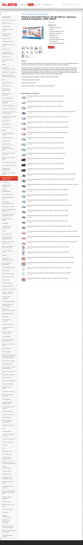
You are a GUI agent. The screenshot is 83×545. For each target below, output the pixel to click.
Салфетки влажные (6, 474)
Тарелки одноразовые (7, 364)
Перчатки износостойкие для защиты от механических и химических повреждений (8, 356)
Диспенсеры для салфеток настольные (8, 154)
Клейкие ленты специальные (9, 72)
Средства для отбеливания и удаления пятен (9, 210)
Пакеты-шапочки (6, 501)
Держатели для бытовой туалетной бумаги (7, 305)
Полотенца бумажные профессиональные (7, 403)
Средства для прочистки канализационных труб (7, 215)
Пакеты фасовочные (7, 85)
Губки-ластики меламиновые (8, 380)
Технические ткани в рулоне (8, 439)
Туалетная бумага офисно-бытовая (8, 134)
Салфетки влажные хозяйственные (6, 186)
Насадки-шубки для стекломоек (6, 320)
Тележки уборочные (6, 127)
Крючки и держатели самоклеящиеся (7, 263)
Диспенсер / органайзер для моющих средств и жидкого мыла (8, 492)
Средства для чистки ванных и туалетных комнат (9, 112)
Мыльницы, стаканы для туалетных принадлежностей (9, 462)
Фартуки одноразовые (7, 137)
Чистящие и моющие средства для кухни (7, 458)
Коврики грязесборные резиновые (7, 536)
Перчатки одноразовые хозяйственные (8, 178)
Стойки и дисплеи (6, 121)
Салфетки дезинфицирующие (6, 190)
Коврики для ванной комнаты (6, 387)
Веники (3, 428)
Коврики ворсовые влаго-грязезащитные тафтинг (8, 526)
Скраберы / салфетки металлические (7, 497)
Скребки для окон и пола (8, 414)
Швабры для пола (6, 56)
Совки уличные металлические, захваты (7, 202)
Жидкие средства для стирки (9, 165)
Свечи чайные (5, 512)
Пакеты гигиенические (7, 82)
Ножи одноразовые (6, 431)
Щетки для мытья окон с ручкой (7, 60)
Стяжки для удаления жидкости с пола (7, 332)
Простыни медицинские (7, 98)
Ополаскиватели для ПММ (8, 267)
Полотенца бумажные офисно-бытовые (7, 421)
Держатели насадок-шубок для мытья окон (8, 242)
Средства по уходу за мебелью (7, 219)
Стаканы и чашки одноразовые (6, 297)
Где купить (51, 47)
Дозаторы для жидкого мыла (8, 162)
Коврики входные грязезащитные (6, 169)
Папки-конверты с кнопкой (8, 276)
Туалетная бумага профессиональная (6, 227)
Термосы (4, 130)
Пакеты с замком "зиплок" (8, 273)
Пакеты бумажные (6, 399)
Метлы (3, 79)
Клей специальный (6, 26)
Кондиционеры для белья (8, 313)
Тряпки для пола (6, 49)
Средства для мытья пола (8, 206)
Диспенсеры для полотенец (8, 20)
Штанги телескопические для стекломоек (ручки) (9, 367)
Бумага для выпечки (6, 144)
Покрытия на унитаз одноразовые (6, 94)
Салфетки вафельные (7, 411)
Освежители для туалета (8, 324)
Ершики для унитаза (7, 23)
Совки (3, 448)
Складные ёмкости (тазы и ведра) (8, 505)
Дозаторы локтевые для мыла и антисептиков (7, 247)
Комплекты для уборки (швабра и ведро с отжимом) (8, 76)
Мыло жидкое (5, 316)
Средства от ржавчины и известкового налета (8, 293)
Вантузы (4, 64)
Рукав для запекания (7, 283)
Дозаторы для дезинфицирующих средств (8, 68)
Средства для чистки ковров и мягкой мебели (8, 117)
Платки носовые (6, 279)
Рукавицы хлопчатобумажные (6, 516)
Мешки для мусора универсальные (6, 34)
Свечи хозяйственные (7, 509)
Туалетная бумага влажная (8, 301)
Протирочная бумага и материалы (7, 328)
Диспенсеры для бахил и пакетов (8, 482)
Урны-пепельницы (6, 336)
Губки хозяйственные (7, 234)
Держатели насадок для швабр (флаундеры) (7, 238)
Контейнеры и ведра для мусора (8, 30)
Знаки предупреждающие (8, 383)
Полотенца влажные (7, 471)
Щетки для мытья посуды (8, 442)
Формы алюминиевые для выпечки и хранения (8, 340)
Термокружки (5, 223)
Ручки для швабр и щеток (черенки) (8, 407)
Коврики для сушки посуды (8, 391)
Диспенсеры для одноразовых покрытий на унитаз (8, 148)
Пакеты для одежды (6, 351)
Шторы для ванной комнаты (8, 371)
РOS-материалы (6, 182)
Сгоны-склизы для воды (7, 194)
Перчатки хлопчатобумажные (6, 467)
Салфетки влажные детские (8, 425)
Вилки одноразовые (6, 417)
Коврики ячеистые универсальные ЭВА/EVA (8, 259)
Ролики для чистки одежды (8, 360)
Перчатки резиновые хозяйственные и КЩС (7, 478)
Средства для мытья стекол (8, 108)
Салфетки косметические (8, 286)
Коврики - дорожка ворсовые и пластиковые (8, 531)
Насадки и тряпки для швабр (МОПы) (8, 173)
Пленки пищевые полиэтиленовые (6, 89)
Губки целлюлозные (6, 377)
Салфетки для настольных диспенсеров (8, 102)
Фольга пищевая (6, 140)
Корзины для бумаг (6, 348)
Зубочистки (4, 445)
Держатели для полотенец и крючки (8, 345)
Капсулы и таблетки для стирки (7, 251)
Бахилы (4, 231)
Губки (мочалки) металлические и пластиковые (6, 521)
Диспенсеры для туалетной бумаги (8, 158)
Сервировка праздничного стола (8, 198)
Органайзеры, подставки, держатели (8, 487)
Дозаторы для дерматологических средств (8, 309)
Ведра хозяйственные (7, 451)
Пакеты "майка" (5, 270)
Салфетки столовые (6, 38)
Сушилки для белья (6, 124)
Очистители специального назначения (8, 435)
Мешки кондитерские (7, 454)
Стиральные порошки (7, 41)
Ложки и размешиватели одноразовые (7, 395)
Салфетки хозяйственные (8, 105)
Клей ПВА (4, 255)
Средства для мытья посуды (8, 289)
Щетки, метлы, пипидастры (8, 374)
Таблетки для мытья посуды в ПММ (8, 45)
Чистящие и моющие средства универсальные (8, 53)
